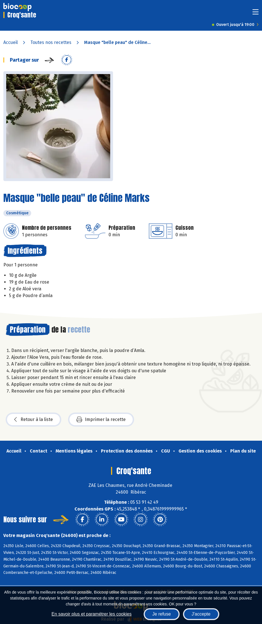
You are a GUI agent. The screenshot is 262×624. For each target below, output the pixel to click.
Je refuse (161, 614)
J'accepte (201, 614)
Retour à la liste (33, 419)
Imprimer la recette (101, 419)
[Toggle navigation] (255, 13)
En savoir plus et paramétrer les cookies (91, 614)
